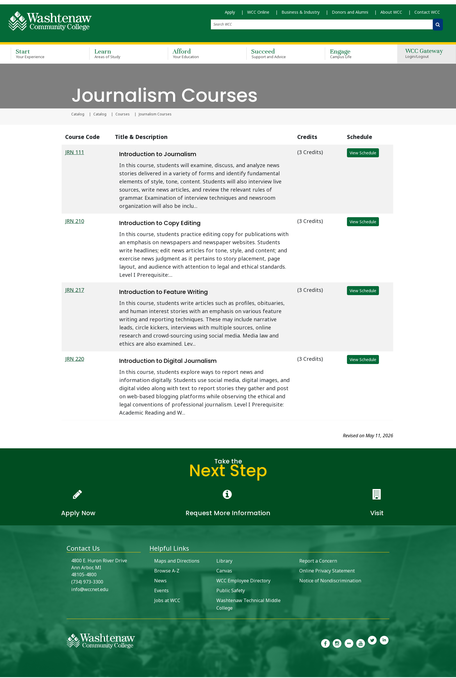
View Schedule (363, 153)
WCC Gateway (424, 54)
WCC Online (258, 14)
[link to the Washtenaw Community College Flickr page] (349, 644)
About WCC (391, 14)
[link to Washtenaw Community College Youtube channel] (360, 644)
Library (224, 562)
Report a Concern (318, 562)
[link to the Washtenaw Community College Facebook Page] (325, 644)
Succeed (277, 55)
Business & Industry (301, 14)
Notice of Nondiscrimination (330, 581)
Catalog (77, 115)
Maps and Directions (177, 562)
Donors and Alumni (350, 14)
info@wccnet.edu (89, 590)
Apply (230, 14)
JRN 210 (74, 221)
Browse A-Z (166, 571)
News (160, 581)
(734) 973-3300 (87, 582)
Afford (198, 55)
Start (41, 55)
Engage (355, 55)
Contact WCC (427, 14)
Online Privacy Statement (327, 571)
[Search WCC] (438, 27)
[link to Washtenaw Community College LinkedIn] (384, 644)
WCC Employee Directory (243, 581)
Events (161, 591)
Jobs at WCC (167, 601)
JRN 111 (74, 152)
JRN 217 (74, 290)
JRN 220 (74, 359)
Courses (122, 115)
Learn (120, 55)
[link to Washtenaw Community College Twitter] (372, 644)
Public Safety (230, 591)
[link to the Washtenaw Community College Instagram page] (337, 644)
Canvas (224, 571)
